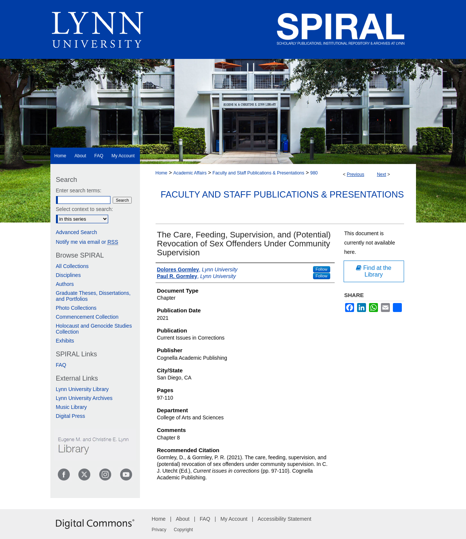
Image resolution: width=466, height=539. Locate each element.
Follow (322, 269)
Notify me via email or (87, 242)
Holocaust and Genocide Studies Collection (94, 329)
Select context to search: (84, 209)
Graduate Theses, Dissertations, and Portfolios (93, 296)
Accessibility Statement (285, 519)
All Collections (72, 266)
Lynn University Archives (84, 398)
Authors (65, 284)
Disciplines (68, 275)
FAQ (61, 365)
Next (381, 174)
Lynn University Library (82, 389)
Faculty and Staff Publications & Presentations (258, 173)
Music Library (71, 407)
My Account (234, 519)
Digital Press (70, 416)
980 (314, 173)
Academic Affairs (189, 173)
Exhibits (65, 341)
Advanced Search (76, 232)
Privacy (159, 529)
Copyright (183, 529)
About (183, 519)
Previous (355, 174)
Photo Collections (76, 308)
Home (162, 173)
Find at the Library (373, 271)
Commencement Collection (87, 317)
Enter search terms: (78, 190)
